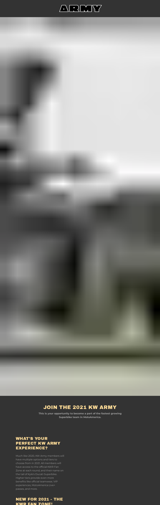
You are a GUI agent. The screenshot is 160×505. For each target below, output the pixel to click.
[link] (80, 8)
